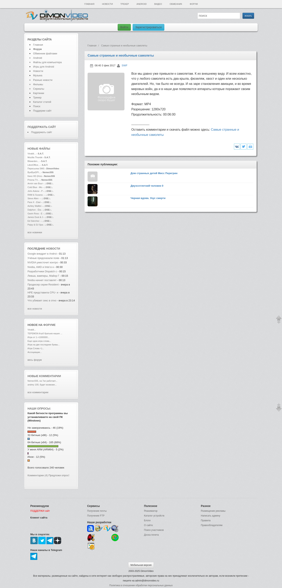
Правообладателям (211, 525)
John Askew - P (35, 191)
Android (142, 4)
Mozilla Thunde (35, 157)
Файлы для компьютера (47, 62)
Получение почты (97, 511)
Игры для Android (43, 66)
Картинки (38, 93)
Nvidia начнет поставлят (42, 280)
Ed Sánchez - (34, 221)
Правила (206, 520)
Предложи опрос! (58, 475)
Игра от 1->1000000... (38, 337)
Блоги (147, 520)
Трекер (124, 4)
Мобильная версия (141, 565)
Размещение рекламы (213, 511)
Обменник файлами (45, 53)
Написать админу (210, 515)
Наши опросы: (39, 408)
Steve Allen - (34, 198)
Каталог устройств (154, 515)
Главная (89, 4)
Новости (107, 4)
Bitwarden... (33, 161)
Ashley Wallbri (34, 206)
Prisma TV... (33, 180)
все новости (35, 308)
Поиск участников (154, 530)
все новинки (35, 232)
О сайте (148, 525)
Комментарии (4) (38, 475)
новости (53, 248)
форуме (49, 324)
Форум (194, 4)
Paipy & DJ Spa (35, 224)
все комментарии (38, 392)
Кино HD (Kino (35, 176)
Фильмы (38, 84)
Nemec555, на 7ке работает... (42, 381)
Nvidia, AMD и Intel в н (41, 267)
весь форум (35, 359)
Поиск (36, 106)
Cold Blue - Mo (35, 187)
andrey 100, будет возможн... (42, 384)
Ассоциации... (35, 352)
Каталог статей (42, 101)
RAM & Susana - (36, 195)
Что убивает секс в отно (42, 300)
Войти (124, 27)
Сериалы (38, 88)
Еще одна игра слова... (39, 341)
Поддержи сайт (42, 110)
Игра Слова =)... (36, 348)
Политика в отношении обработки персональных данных (141, 585)
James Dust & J (35, 217)
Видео (158, 4)
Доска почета (151, 534)
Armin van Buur (35, 183)
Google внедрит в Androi (42, 253)
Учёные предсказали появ (43, 258)
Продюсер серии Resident (43, 284)
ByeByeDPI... (34, 172)
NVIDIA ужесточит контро (43, 262)
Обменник (176, 4)
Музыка (37, 75)
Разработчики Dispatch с (42, 271)
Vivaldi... (32, 153)
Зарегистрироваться (148, 27)
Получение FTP (96, 515)
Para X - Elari (34, 202)
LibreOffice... (34, 165)
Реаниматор (151, 511)
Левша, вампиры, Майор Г (43, 275)
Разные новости (42, 79)
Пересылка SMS (36, 168)
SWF (124, 65)
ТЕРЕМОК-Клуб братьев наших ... (45, 333)
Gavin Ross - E (35, 213)
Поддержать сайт (42, 126)
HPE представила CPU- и (43, 292)
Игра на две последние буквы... (44, 344)
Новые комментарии (44, 376)
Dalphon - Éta (34, 210)
